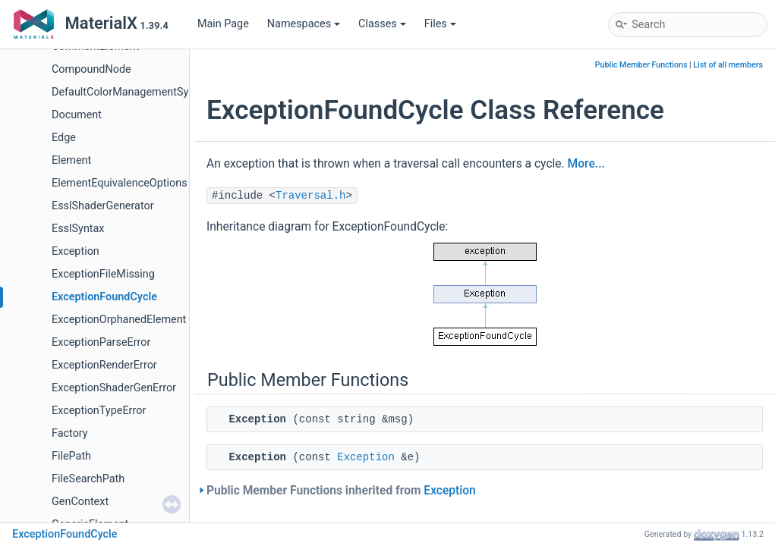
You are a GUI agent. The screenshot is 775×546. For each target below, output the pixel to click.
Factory (70, 433)
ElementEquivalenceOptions (119, 183)
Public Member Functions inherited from (341, 490)
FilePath (71, 456)
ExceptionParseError (101, 342)
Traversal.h (310, 196)
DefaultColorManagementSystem (132, 92)
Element (71, 160)
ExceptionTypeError (99, 410)
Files (440, 23)
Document (77, 114)
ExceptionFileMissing (103, 274)
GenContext (80, 501)
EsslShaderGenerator (103, 205)
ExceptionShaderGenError (114, 387)
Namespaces (303, 23)
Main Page (223, 23)
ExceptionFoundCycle (104, 296)
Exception (75, 251)
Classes (382, 23)
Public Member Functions (641, 65)
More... (586, 164)
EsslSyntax (78, 228)
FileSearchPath (88, 478)
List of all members (728, 65)
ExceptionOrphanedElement (119, 319)
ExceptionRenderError (104, 365)
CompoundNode (91, 69)
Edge (64, 137)
